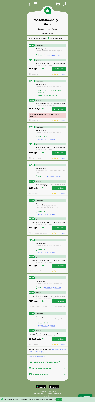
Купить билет (59, 69)
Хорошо (59, 399)
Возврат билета (47, 396)
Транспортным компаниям (47, 391)
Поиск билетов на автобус (37, 356)
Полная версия (39, 393)
